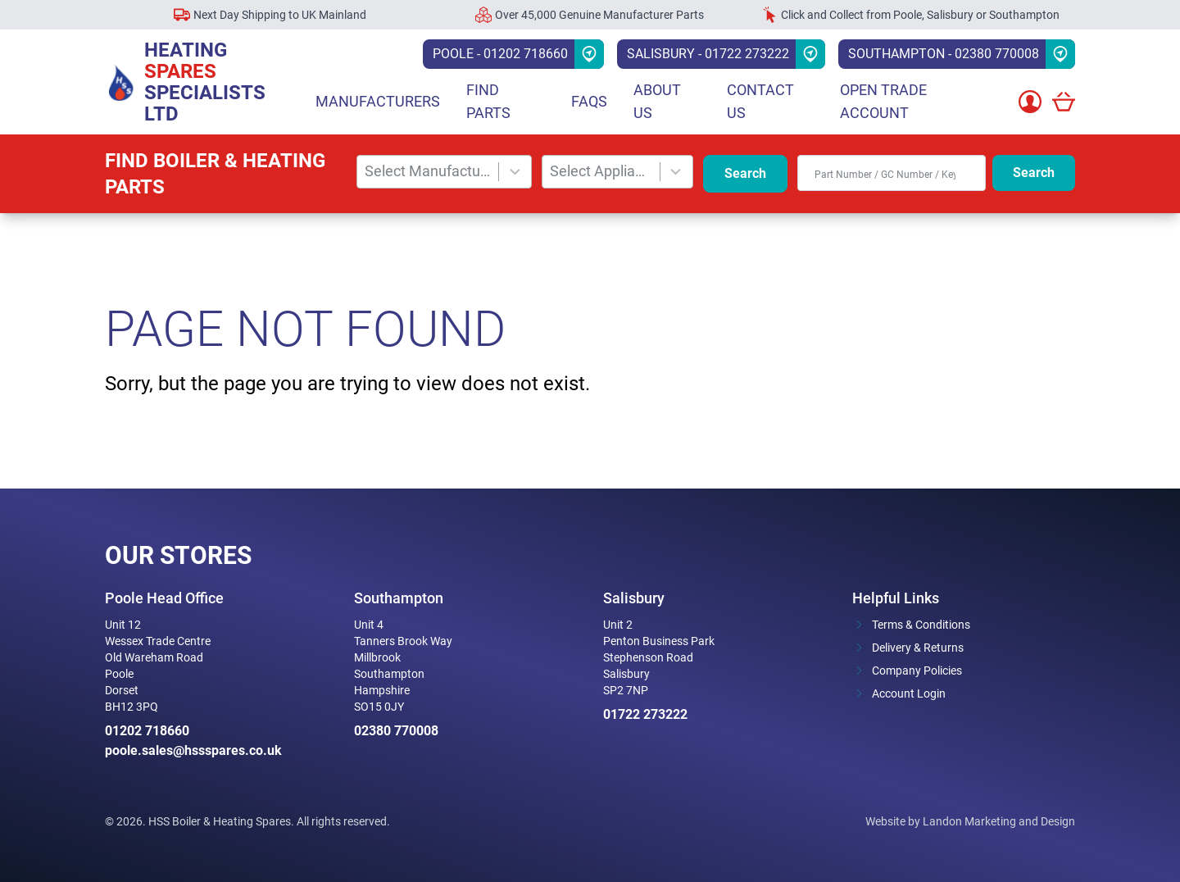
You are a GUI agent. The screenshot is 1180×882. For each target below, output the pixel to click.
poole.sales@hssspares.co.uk (193, 750)
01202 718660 (147, 731)
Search (745, 173)
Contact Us (760, 101)
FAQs (589, 101)
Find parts (488, 101)
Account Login (909, 693)
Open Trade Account (883, 101)
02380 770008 (396, 731)
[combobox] (428, 172)
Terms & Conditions (921, 624)
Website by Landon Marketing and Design (970, 821)
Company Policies (917, 670)
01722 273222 (645, 714)
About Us (657, 101)
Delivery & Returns (918, 647)
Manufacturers (377, 101)
